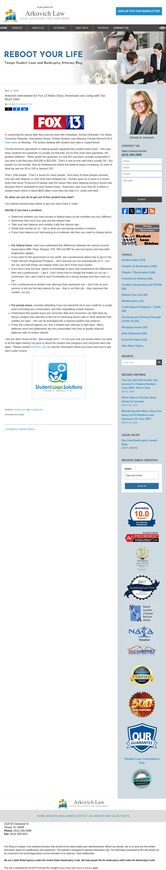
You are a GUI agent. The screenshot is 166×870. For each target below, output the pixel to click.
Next (32, 429)
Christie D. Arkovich (141, 114)
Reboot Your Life (133, 288)
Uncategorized (36, 410)
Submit (141, 199)
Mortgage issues (133, 314)
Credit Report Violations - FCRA (141, 299)
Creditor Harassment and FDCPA (142, 282)
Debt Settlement (132, 320)
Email (128, 446)
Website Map (103, 786)
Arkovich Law (38, 347)
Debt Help (91, 28)
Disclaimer (69, 786)
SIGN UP (141, 463)
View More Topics (131, 331)
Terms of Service (85, 840)
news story (11, 142)
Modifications (131, 293)
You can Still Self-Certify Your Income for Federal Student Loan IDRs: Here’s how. (140, 368)
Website (27, 28)
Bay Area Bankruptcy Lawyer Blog (140, 421)
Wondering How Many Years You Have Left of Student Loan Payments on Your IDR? (141, 397)
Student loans (20, 410)
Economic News (133, 325)
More (159, 28)
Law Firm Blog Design (146, 859)
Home (8, 28)
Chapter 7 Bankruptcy (136, 271)
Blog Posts (120, 786)
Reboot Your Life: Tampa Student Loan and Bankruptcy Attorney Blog (37, 14)
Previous (11, 429)
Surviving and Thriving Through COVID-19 (139, 307)
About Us (47, 28)
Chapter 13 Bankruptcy (137, 265)
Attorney (69, 28)
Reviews (113, 28)
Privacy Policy (65, 840)
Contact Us (135, 28)
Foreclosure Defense (135, 276)
